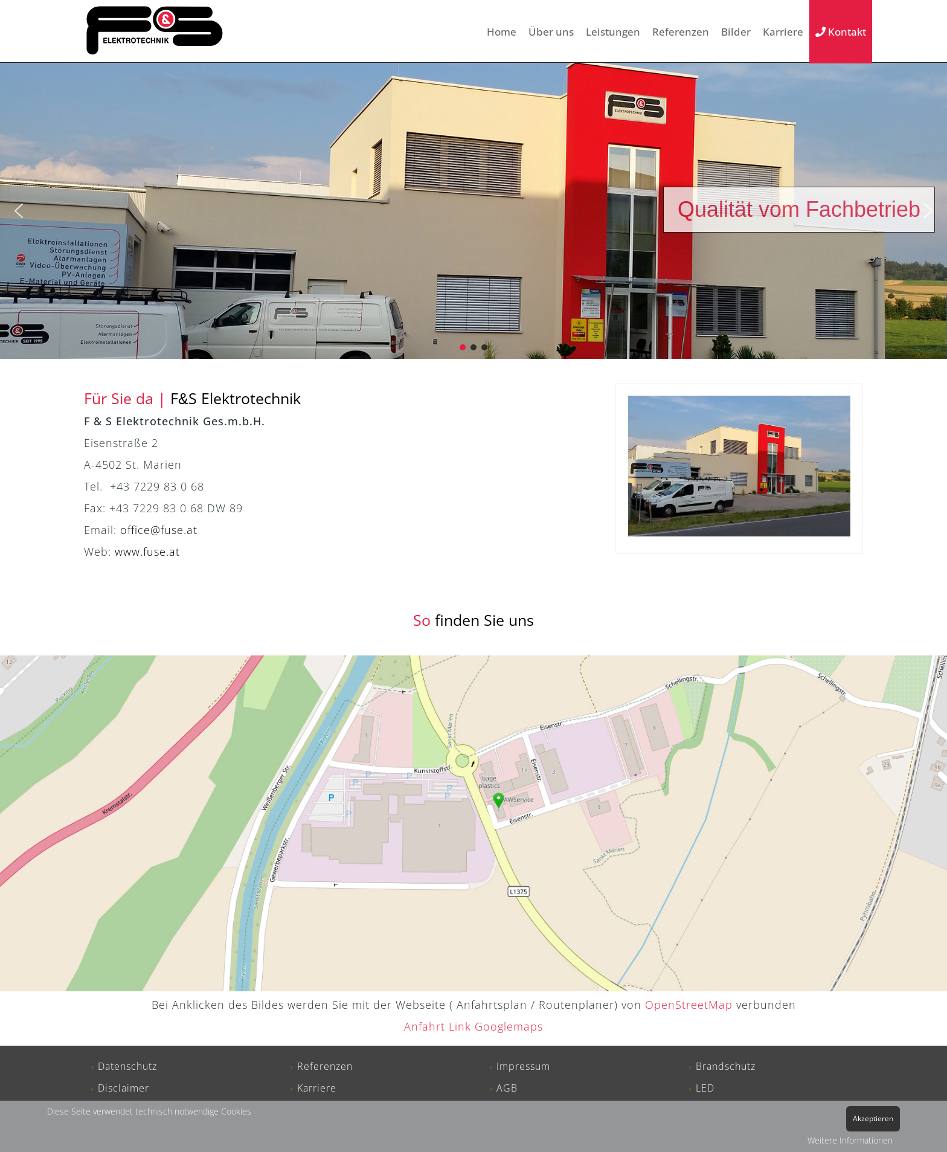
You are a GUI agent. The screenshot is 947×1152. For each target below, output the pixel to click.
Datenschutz (127, 1066)
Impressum (523, 1066)
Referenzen (680, 32)
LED (705, 1088)
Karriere (783, 32)
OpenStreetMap (689, 1004)
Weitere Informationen (850, 1140)
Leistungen (613, 32)
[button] (18, 210)
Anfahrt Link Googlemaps (473, 1026)
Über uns (551, 32)
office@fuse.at (158, 530)
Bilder (736, 32)
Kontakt (840, 32)
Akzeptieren (873, 1118)
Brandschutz (726, 1066)
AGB (507, 1088)
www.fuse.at (147, 551)
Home (501, 32)
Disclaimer (123, 1088)
